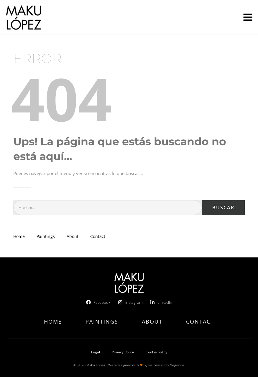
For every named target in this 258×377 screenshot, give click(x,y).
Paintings (46, 236)
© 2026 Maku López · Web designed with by (110, 365)
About (72, 236)
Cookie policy (156, 352)
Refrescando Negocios (166, 365)
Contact (97, 236)
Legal (95, 352)
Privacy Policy (123, 352)
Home (19, 236)
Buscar (223, 207)
